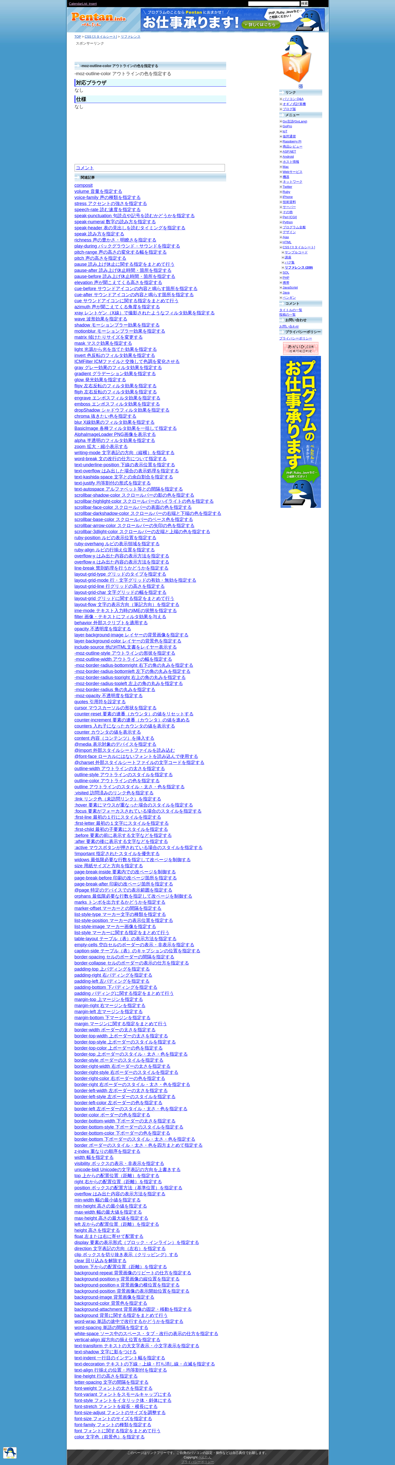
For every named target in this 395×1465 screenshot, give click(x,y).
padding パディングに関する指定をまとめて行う (124, 993)
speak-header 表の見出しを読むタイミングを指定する (130, 227)
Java (286, 292)
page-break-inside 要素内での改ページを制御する (125, 871)
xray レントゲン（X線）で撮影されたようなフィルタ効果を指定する (145, 312)
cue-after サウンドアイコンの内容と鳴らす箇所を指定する (134, 294)
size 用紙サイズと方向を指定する (109, 865)
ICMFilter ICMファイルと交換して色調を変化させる (127, 361)
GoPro (287, 126)
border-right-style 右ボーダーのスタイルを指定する (126, 1072)
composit (84, 185)
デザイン (289, 232)
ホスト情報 (291, 162)
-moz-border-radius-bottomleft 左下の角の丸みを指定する (133, 671)
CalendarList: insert (83, 4)
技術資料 (289, 202)
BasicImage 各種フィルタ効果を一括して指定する (126, 428)
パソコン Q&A (293, 99)
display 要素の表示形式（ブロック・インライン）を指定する (137, 1242)
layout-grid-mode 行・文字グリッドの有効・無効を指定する (135, 580)
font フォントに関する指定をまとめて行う (118, 1430)
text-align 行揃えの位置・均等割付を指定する (121, 1370)
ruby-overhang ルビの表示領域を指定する (117, 543)
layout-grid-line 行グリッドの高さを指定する (120, 586)
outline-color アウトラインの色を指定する (117, 780)
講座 (288, 257)
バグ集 (290, 262)
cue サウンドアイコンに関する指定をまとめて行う (127, 300)
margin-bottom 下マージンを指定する (113, 1017)
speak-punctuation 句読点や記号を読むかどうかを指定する (135, 215)
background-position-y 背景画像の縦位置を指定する (127, 1278)
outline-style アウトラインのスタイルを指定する (124, 774)
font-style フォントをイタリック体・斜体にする (123, 1400)
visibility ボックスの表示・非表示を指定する (119, 1163)
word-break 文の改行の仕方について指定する (121, 458)
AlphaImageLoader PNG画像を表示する (115, 434)
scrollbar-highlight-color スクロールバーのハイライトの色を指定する (144, 501)
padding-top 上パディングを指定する (112, 969)
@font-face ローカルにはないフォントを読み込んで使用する (136, 756)
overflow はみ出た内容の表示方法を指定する (120, 1193)
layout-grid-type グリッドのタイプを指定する (120, 574)
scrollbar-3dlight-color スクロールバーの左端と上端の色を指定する (142, 531)
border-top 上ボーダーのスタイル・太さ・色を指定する (131, 1054)
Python (288, 222)
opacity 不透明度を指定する (103, 628)
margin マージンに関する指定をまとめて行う (121, 1023)
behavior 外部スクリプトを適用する (111, 622)
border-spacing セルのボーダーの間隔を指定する (124, 956)
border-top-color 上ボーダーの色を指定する (119, 1048)
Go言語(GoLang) (295, 121)
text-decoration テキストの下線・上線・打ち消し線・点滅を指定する (145, 1364)
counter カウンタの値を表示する (108, 732)
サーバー (289, 207)
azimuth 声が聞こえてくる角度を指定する (117, 306)
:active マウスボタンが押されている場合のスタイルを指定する (139, 847)
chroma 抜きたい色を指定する (105, 416)
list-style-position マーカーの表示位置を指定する (124, 920)
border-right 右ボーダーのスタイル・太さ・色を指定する (132, 1084)
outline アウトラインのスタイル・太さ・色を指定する (130, 786)
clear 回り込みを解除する (101, 1260)
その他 (288, 212)
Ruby (286, 192)
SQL (286, 272)
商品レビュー (293, 146)
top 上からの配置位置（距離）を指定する (117, 1175)
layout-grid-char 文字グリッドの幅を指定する (121, 592)
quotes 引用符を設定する (100, 701)
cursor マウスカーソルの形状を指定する (116, 707)
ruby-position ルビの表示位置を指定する (115, 537)
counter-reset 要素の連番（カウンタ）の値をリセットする (134, 713)
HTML (287, 242)
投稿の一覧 (287, 314)
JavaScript (290, 287)
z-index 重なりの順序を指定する (108, 1151)
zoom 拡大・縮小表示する (101, 446)
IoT (285, 131)
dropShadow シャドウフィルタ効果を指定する (122, 410)
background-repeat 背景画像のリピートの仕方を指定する (133, 1272)
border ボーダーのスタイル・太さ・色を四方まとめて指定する (139, 1145)
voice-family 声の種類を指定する (108, 197)
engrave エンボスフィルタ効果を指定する (117, 397)
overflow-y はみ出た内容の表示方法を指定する (122, 555)
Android (288, 156)
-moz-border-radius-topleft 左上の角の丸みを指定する (129, 683)
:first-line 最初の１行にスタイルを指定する (118, 817)
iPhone (288, 197)
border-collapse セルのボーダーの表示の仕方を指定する (132, 963)
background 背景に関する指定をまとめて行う (121, 1315)
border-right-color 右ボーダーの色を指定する (120, 1078)
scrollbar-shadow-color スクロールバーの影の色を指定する (134, 495)
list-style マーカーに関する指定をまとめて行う (122, 932)
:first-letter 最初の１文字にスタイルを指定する (122, 823)
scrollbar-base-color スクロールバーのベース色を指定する (134, 519)
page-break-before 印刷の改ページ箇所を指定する (126, 877)
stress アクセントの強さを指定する (111, 203)
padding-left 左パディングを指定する (112, 981)
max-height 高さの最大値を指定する (111, 1218)
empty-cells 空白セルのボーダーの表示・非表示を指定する (134, 944)
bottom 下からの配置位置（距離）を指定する (121, 1266)
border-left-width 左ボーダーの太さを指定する (121, 1090)
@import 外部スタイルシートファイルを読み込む (125, 750)
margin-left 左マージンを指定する (109, 1011)
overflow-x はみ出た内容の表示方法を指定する (122, 562)
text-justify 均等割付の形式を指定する (113, 483)
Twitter (287, 187)
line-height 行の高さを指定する (106, 1376)
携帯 (286, 283)
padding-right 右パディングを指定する (113, 975)
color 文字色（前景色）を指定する (110, 1436)
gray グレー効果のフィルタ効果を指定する (118, 367)
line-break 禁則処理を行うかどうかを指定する (122, 568)
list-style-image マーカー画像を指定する (115, 926)
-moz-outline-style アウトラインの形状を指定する (125, 653)
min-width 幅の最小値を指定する (108, 1199)
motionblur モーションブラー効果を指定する (120, 331)
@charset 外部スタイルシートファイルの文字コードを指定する (139, 762)
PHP (286, 277)
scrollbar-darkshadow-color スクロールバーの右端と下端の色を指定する (148, 513)
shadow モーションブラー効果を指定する (117, 325)
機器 (286, 177)
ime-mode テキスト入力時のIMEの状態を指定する (126, 610)
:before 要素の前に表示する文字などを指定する (123, 835)
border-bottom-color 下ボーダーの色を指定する (122, 1133)
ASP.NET (289, 151)
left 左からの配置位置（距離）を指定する (117, 1224)
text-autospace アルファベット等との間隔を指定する (129, 489)
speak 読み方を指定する (99, 233)
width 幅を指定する (94, 1157)
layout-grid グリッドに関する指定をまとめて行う (124, 598)
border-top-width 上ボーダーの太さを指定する (121, 1035)
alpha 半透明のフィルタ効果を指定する (115, 440)
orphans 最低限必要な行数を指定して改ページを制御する (133, 896)
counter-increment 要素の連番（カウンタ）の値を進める (132, 720)
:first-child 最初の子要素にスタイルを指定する (121, 829)
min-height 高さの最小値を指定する (111, 1206)
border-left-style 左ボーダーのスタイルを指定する (125, 1096)
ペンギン (289, 297)
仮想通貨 (289, 136)
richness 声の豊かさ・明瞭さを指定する (115, 240)
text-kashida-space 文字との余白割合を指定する (124, 476)
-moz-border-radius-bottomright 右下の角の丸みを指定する (134, 665)
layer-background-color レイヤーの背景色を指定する (128, 641)
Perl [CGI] (290, 217)
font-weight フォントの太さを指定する (114, 1388)
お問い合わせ (289, 326)
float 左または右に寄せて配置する (109, 1236)
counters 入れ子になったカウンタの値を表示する (125, 726)
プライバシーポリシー (295, 338)
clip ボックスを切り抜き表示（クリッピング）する (126, 1254)
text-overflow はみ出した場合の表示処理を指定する (127, 470)
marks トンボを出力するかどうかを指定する (120, 902)
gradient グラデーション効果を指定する (115, 373)
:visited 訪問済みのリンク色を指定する (114, 792)
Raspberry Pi (292, 141)
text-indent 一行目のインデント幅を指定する (120, 1357)
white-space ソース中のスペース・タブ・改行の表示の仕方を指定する (146, 1333)
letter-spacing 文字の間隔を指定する (112, 1382)
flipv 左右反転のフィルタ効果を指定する (116, 385)
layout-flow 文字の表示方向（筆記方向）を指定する (127, 604)
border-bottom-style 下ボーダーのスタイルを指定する (129, 1127)
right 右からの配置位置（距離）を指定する (118, 1181)
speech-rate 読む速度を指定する (108, 209)
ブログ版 (289, 109)
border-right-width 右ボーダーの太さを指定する (123, 1066)
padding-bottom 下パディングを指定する (116, 987)
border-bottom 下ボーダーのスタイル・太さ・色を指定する (135, 1139)
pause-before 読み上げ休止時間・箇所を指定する (125, 276)
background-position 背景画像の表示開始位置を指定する (132, 1291)
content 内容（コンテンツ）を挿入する (114, 738)
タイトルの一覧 (290, 310)
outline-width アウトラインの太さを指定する (120, 768)
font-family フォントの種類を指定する (113, 1424)
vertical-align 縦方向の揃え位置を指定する (117, 1339)
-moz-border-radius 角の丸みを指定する (115, 689)
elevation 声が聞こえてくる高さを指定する (118, 282)
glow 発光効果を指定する (100, 379)
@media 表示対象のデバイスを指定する (115, 744)
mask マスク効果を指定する (103, 343)
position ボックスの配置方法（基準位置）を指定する (128, 1187)
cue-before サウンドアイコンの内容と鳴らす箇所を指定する (136, 288)
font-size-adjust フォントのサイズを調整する (120, 1412)
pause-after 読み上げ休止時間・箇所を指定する (123, 270)
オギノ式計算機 (294, 104)
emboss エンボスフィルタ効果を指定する (117, 404)
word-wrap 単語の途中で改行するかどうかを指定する (129, 1321)
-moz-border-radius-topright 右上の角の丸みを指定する (130, 677)
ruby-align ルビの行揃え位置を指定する (115, 549)
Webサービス (293, 172)
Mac (286, 167)
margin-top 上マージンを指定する (109, 999)
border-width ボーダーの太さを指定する (115, 1029)
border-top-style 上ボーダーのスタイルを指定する (125, 1042)
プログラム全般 (294, 227)
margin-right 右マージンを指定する (110, 1005)
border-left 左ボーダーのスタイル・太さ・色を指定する (131, 1108)
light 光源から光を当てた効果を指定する (116, 349)
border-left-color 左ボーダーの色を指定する (118, 1102)
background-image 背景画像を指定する (114, 1297)
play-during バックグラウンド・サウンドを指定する (127, 246)
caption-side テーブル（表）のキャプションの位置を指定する (137, 950)
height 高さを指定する (97, 1230)
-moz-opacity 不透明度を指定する (109, 695)
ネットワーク (293, 182)
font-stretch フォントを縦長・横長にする (116, 1406)
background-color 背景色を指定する (111, 1303)
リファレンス (131, 36)
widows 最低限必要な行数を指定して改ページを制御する (133, 859)
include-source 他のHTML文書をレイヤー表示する (126, 647)
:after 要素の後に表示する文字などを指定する (121, 841)
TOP (78, 36)
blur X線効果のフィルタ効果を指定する (115, 422)
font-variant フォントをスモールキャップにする (123, 1394)
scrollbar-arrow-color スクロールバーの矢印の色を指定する (135, 525)
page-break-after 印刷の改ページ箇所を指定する (124, 884)
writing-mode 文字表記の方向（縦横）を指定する (125, 452)
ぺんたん (205, 1457)
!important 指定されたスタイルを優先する (117, 853)
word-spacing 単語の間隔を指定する (111, 1327)
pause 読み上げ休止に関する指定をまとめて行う (125, 264)
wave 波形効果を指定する (101, 319)
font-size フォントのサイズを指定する (113, 1418)
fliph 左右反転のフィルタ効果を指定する (116, 391)
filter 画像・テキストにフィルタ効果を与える (120, 616)
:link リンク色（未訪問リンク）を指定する (118, 798)
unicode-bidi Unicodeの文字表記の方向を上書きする (128, 1169)
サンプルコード (296, 252)
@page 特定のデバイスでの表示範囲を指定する (123, 890)
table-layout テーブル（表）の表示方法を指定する (126, 938)
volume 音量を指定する (98, 191)
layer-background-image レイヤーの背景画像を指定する (132, 634)
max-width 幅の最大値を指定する (108, 1212)
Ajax (286, 237)
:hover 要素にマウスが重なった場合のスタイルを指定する (134, 805)
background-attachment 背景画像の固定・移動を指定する (133, 1309)
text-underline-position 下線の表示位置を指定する (125, 464)
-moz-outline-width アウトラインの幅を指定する (123, 659)
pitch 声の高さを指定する (100, 258)
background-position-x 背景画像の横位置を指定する (127, 1285)
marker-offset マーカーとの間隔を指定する (118, 908)
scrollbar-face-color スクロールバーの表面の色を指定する (133, 507)
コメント (85, 167)
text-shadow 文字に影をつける (106, 1351)
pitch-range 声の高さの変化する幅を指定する (121, 252)
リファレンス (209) (299, 267)
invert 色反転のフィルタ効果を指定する (115, 355)
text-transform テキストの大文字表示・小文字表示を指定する (137, 1345)
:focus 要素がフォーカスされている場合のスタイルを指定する (138, 811)
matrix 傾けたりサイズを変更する (109, 337)
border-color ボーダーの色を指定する (112, 1114)
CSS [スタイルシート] (101, 36)
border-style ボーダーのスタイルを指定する (119, 1060)
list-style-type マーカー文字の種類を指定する (120, 914)
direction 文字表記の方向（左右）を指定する (120, 1248)
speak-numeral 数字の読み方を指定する (115, 221)
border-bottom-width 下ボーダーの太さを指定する (125, 1120)
